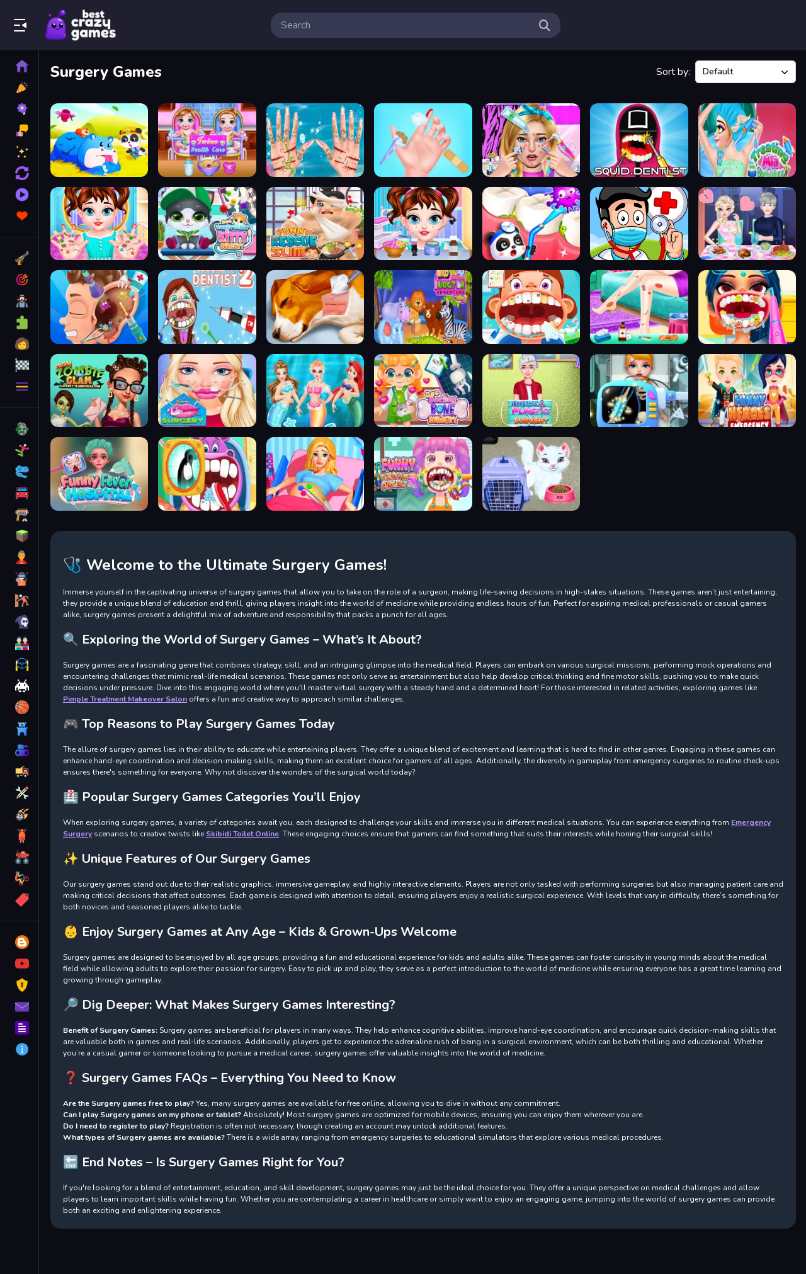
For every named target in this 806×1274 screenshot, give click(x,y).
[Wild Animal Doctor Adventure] (423, 307)
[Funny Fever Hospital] (99, 474)
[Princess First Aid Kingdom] (315, 391)
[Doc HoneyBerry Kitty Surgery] (207, 224)
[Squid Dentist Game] (639, 140)
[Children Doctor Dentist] (207, 474)
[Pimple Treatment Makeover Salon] (531, 140)
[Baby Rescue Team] (99, 140)
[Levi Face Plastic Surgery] (531, 391)
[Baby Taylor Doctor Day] (423, 140)
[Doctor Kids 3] (639, 224)
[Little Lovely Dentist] (531, 307)
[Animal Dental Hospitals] (531, 224)
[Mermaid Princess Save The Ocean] (315, 140)
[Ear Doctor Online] (99, 307)
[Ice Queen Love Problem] (747, 224)
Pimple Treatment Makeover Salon (125, 699)
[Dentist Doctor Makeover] (747, 307)
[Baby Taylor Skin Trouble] (423, 224)
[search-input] (405, 25)
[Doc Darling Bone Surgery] (423, 391)
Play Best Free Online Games (80, 25)
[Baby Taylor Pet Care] (531, 474)
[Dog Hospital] (315, 307)
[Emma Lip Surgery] (207, 391)
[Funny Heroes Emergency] (747, 391)
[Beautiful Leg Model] (639, 307)
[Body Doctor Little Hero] (639, 391)
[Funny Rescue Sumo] (315, 224)
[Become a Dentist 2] (207, 307)
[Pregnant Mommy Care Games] (315, 474)
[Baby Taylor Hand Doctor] (99, 224)
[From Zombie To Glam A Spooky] (99, 391)
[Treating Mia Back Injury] (747, 140)
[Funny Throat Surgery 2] (423, 474)
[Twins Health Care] (207, 140)
